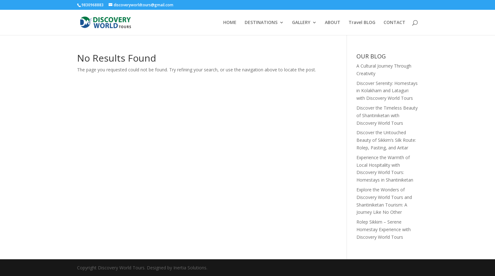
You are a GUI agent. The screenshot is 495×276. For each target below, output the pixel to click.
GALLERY (301, 22)
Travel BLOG (362, 22)
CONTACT (394, 22)
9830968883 (92, 5)
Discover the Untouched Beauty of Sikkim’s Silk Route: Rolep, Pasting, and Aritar (386, 140)
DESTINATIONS (261, 22)
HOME (229, 22)
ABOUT (332, 22)
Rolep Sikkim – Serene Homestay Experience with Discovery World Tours (383, 229)
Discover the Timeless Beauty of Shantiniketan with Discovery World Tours (387, 115)
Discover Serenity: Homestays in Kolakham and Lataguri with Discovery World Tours (387, 90)
